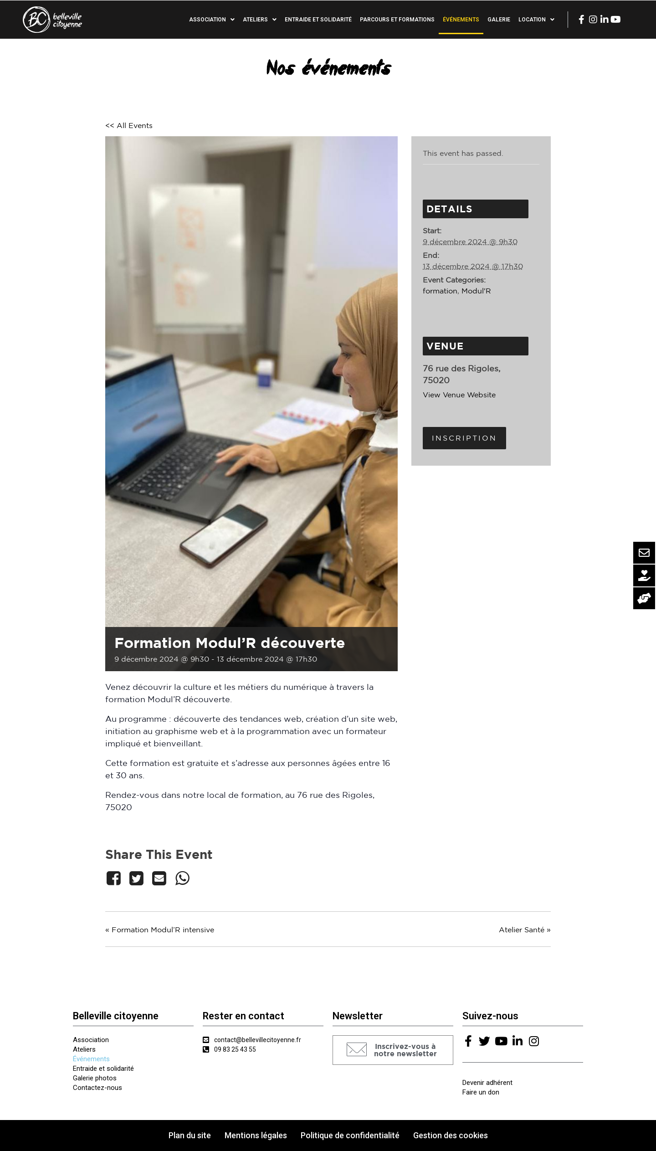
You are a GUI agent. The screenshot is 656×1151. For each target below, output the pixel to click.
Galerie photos (95, 1078)
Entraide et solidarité (318, 19)
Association (212, 19)
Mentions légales (256, 1135)
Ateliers (260, 19)
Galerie (498, 19)
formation (440, 291)
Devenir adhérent (487, 1083)
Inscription (464, 438)
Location (536, 19)
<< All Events (129, 125)
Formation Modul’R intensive (159, 929)
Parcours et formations (397, 19)
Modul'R (476, 291)
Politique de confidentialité (350, 1135)
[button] (393, 1050)
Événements (461, 19)
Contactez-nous (97, 1088)
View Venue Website (459, 395)
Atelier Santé (525, 929)
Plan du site (190, 1135)
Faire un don (480, 1092)
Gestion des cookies (450, 1135)
